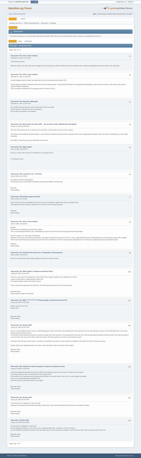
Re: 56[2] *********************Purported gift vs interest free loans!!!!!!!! (43, 300)
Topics (20, 41)
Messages (12, 41)
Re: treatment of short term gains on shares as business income (42, 366)
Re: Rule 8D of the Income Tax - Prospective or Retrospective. (41, 252)
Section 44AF (24, 420)
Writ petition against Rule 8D (30, 196)
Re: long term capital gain (29, 101)
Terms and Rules (123, 455)
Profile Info (12, 27)
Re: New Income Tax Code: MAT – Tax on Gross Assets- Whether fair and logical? (48, 124)
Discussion (15, 56)
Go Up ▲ (131, 455)
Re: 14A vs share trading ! (29, 56)
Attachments (28, 41)
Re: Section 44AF (26, 325)
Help (117, 455)
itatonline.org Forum (20, 8)
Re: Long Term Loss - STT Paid (31, 174)
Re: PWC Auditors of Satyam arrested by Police (36, 271)
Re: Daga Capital (26, 147)
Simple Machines (21, 455)
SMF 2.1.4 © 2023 (12, 455)
